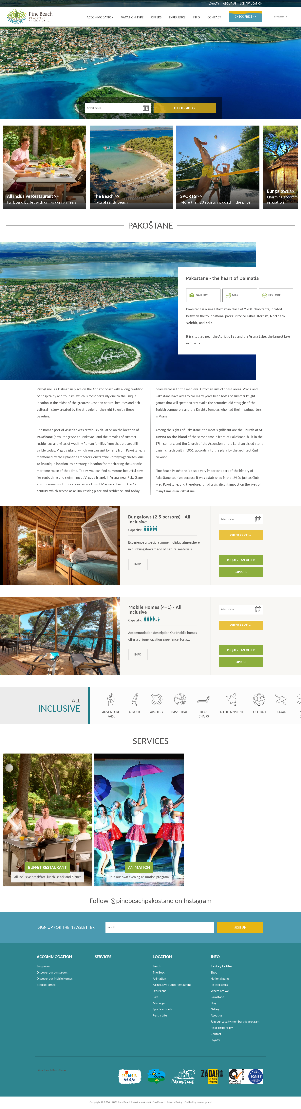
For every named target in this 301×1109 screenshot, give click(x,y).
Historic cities (219, 986)
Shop (214, 974)
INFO (196, 17)
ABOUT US (229, 3)
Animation (159, 980)
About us (216, 1016)
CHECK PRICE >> (245, 16)
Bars (155, 998)
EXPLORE (271, 296)
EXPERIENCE (177, 17)
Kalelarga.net (204, 1103)
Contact (216, 1035)
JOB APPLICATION (251, 3)
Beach (156, 967)
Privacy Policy (174, 1103)
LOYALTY (214, 3)
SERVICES (103, 957)
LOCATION (162, 957)
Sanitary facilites (221, 967)
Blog (213, 1004)
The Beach (159, 974)
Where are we (220, 992)
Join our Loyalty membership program (235, 1023)
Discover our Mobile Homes (55, 980)
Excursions (159, 992)
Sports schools (162, 1010)
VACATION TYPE (132, 17)
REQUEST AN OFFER (241, 561)
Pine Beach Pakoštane (171, 472)
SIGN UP (240, 928)
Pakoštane (217, 998)
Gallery (215, 1010)
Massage (159, 1004)
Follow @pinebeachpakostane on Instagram (151, 901)
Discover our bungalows (52, 974)
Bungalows (44, 967)
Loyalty (215, 1041)
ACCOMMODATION (100, 17)
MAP (232, 296)
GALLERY (198, 296)
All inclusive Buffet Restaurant (172, 986)
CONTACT (214, 17)
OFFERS (156, 17)
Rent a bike (160, 1016)
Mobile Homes (46, 986)
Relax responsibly (222, 1029)
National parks (220, 980)
